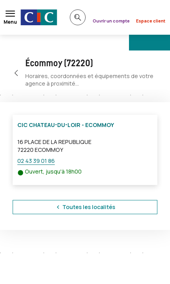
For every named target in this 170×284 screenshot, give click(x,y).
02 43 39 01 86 (36, 160)
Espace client (150, 21)
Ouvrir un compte (111, 21)
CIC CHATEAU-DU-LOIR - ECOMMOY (65, 125)
